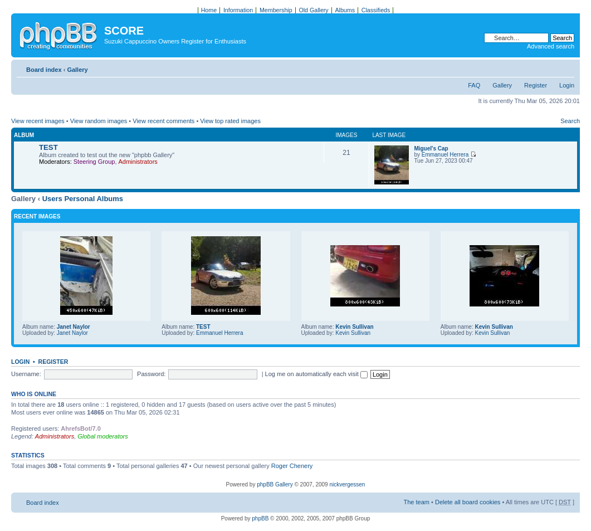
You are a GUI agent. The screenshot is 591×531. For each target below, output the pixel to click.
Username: (26, 374)
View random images (99, 121)
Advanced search (550, 46)
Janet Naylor (73, 327)
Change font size (566, 67)
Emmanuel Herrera (445, 155)
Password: (151, 374)
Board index (44, 69)
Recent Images (37, 216)
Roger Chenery (292, 465)
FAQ (474, 85)
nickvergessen (347, 484)
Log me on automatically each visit (316, 374)
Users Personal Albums (82, 198)
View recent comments (163, 121)
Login (566, 85)
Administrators (138, 161)
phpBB (260, 518)
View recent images (38, 121)
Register (535, 85)
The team (416, 502)
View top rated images (230, 121)
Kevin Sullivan (354, 327)
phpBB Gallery (274, 484)
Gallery (77, 69)
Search (570, 121)
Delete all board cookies (467, 502)
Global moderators (102, 436)
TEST (48, 147)
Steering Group (94, 161)
